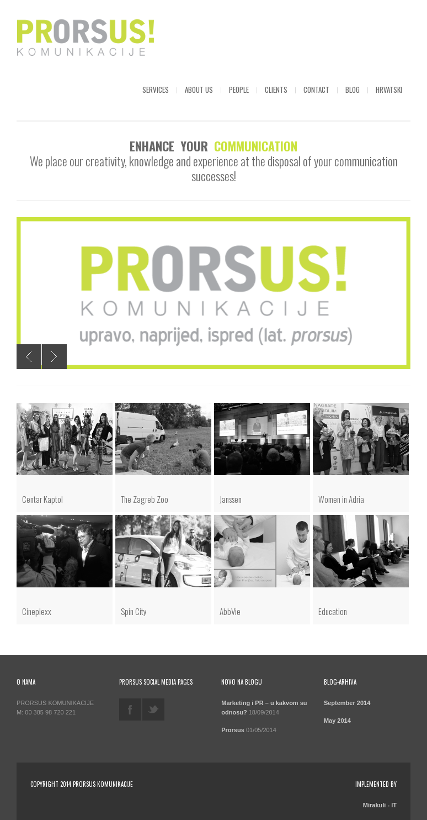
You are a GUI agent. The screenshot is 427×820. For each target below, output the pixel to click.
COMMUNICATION (255, 146)
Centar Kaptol (42, 499)
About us (199, 89)
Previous (29, 356)
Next (54, 356)
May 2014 (337, 720)
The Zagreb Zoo (144, 499)
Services (155, 89)
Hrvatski (389, 89)
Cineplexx (36, 611)
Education (332, 611)
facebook (130, 709)
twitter (153, 709)
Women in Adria (341, 499)
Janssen (231, 499)
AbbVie (230, 611)
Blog (352, 89)
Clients (276, 89)
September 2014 (347, 703)
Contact (316, 89)
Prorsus (232, 730)
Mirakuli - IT (380, 805)
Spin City (134, 611)
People (239, 89)
